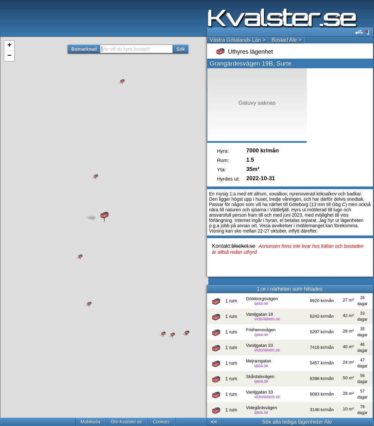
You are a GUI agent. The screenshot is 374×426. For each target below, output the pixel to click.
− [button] (9, 56)
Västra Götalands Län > (238, 40)
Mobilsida (90, 421)
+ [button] (9, 46)
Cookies (161, 421)
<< (214, 422)
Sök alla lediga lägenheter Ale (297, 422)
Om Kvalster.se (126, 421)
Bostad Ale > (286, 40)
